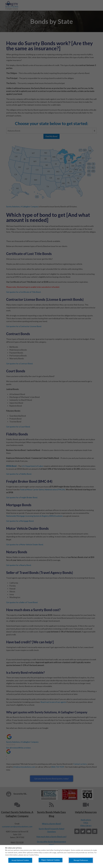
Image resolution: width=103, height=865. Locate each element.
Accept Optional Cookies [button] (20, 860)
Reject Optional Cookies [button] (50, 860)
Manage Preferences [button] (81, 860)
